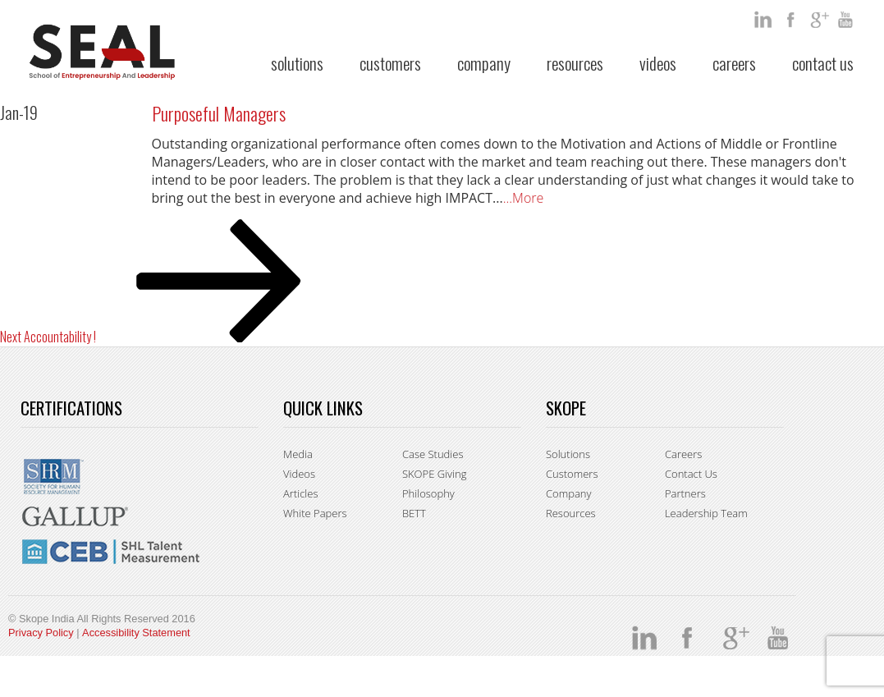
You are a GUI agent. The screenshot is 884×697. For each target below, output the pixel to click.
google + (820, 20)
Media (298, 454)
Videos (657, 63)
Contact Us (823, 63)
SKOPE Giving (434, 473)
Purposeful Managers (219, 113)
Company (484, 63)
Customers (390, 63)
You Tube (848, 20)
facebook (792, 20)
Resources (575, 63)
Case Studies (433, 454)
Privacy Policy (41, 632)
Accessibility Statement (136, 632)
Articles (300, 493)
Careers (734, 63)
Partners (685, 493)
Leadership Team (706, 513)
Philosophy (428, 493)
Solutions (297, 63)
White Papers (315, 513)
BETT (414, 513)
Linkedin (764, 20)
